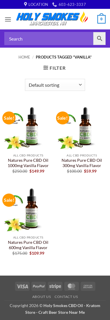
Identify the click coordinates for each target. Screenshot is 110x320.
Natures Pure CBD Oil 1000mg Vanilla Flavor (28, 163)
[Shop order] (55, 85)
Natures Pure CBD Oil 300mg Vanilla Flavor (82, 163)
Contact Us (66, 296)
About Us (41, 296)
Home (24, 57)
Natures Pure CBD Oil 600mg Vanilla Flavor (28, 245)
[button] (7, 19)
